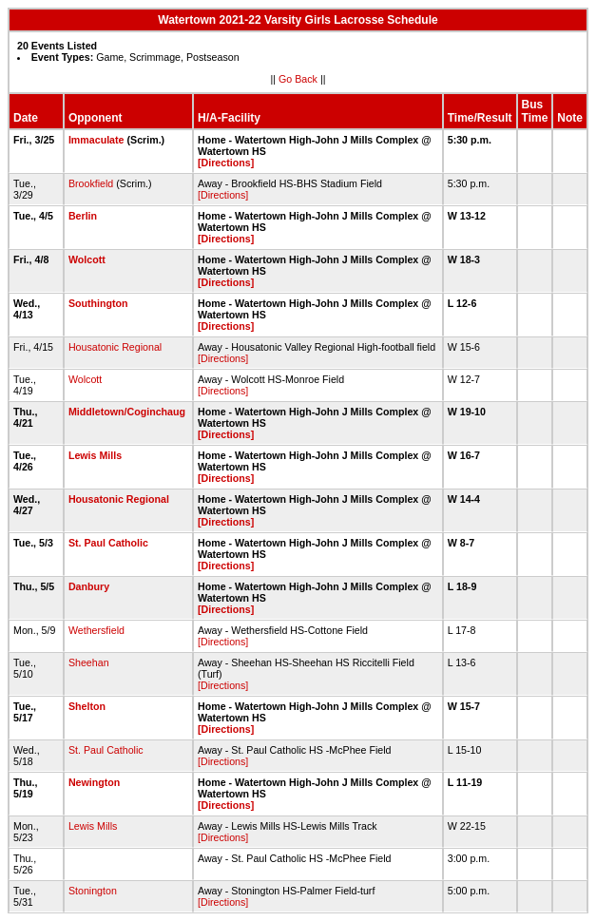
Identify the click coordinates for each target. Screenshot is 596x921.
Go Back (298, 79)
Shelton (87, 706)
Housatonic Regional (115, 347)
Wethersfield (96, 630)
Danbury (88, 586)
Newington (94, 782)
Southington (98, 303)
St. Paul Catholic (108, 542)
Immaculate (96, 139)
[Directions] (226, 162)
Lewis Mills (95, 455)
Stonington (92, 890)
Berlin (82, 215)
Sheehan (88, 662)
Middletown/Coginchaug (126, 411)
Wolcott (87, 259)
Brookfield (90, 183)
